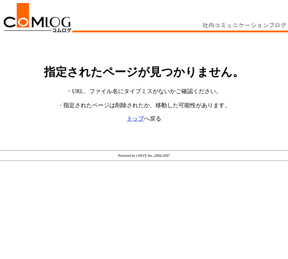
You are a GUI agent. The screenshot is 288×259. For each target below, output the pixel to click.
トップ (135, 118)
